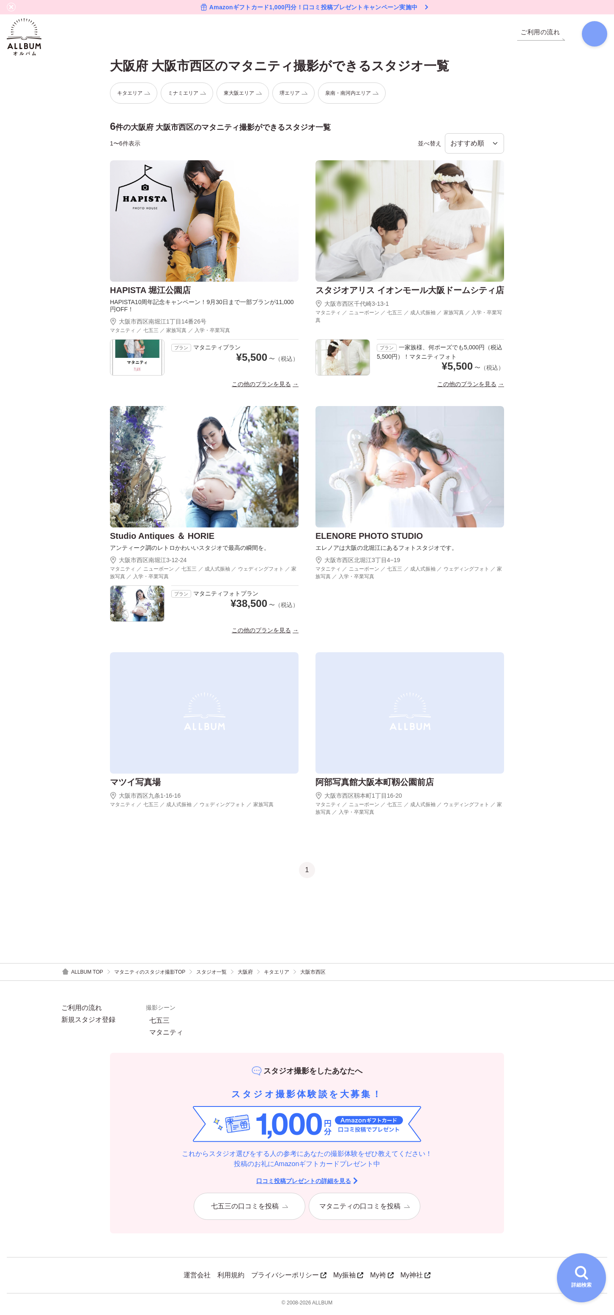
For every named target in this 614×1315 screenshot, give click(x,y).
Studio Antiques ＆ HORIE (162, 539)
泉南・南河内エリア (351, 96)
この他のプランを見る (261, 387)
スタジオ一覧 (211, 975)
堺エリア (293, 96)
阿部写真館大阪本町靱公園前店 (374, 785)
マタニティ (166, 1035)
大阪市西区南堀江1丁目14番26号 (158, 324)
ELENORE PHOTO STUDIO (369, 539)
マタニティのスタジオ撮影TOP (149, 975)
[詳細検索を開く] (581, 1277)
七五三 (159, 1023)
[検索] (591, 35)
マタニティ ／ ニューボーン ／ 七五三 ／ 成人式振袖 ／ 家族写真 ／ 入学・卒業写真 (408, 320)
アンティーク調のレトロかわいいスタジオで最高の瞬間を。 (190, 550)
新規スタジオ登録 (88, 1022)
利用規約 (230, 1278)
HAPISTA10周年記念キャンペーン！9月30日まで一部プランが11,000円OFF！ (202, 309)
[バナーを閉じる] (11, 7)
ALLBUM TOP (82, 975)
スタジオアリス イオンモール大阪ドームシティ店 (409, 293)
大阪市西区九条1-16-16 (145, 798)
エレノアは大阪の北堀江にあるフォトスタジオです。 (386, 550)
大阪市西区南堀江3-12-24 (148, 563)
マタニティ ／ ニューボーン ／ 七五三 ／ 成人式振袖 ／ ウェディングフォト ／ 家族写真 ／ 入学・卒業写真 (203, 575)
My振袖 (348, 1278)
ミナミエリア (187, 96)
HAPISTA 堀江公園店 (150, 293)
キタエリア (133, 96)
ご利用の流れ (81, 1011)
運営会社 (197, 1278)
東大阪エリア (243, 96)
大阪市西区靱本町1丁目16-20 (358, 798)
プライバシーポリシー (288, 1278)
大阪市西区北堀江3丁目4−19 (357, 563)
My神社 (415, 1278)
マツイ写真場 (135, 785)
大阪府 (245, 975)
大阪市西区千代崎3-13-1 (352, 307)
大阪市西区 (313, 975)
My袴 (381, 1278)
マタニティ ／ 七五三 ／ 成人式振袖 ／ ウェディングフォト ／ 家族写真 (192, 807)
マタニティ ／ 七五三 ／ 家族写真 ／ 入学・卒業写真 (170, 333)
